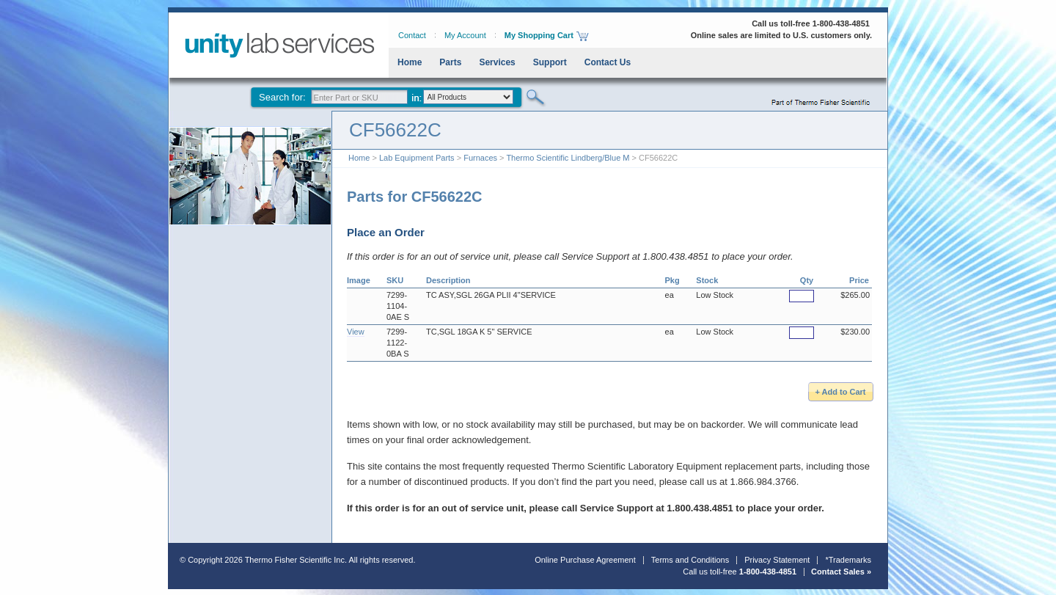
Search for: (282, 97)
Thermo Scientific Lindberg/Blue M (567, 157)
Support (550, 62)
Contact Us (607, 62)
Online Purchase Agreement (585, 559)
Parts (450, 62)
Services (497, 62)
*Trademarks (848, 559)
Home (409, 62)
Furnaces (480, 157)
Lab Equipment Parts (417, 157)
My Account (465, 35)
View (355, 331)
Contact (412, 35)
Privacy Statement (777, 559)
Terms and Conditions (690, 559)
